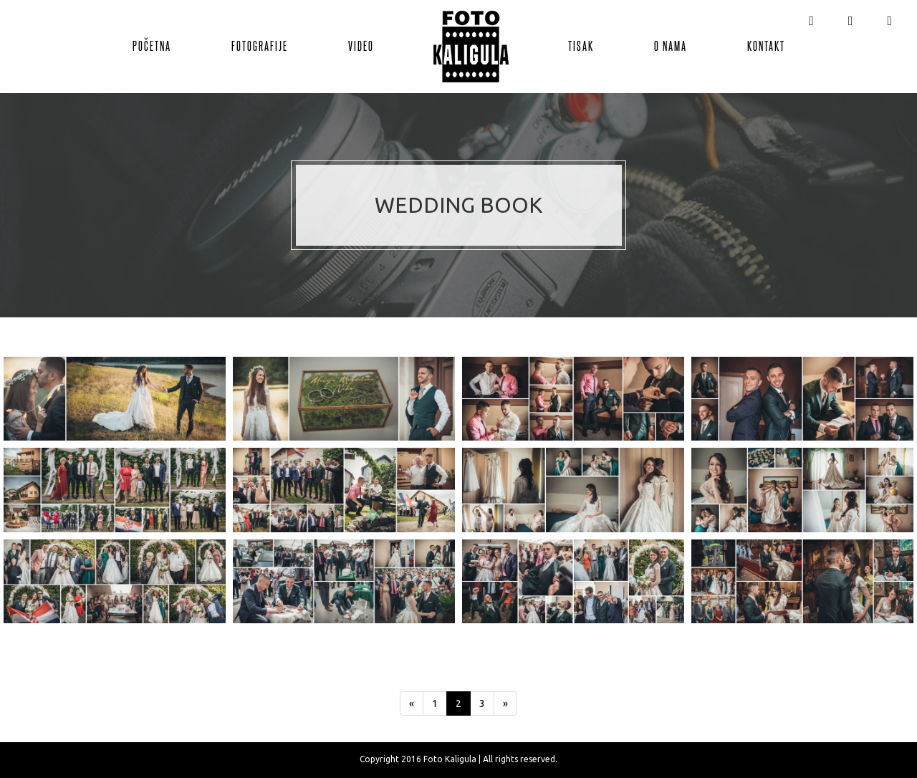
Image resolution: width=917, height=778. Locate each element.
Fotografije (259, 45)
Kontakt (766, 45)
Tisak (581, 45)
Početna (152, 45)
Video (361, 45)
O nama (670, 45)
